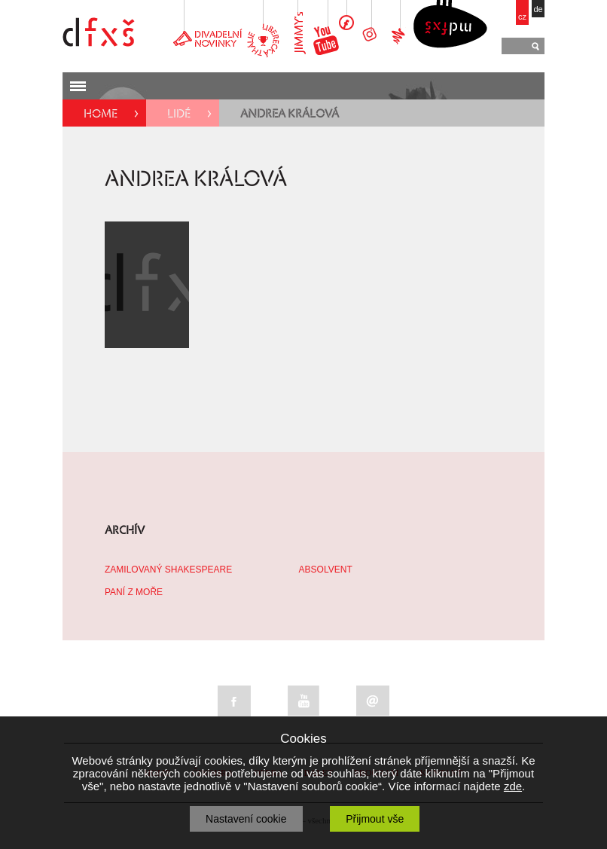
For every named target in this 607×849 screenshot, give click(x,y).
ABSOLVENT (325, 569)
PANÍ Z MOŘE (134, 592)
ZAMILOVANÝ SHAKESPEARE (168, 569)
